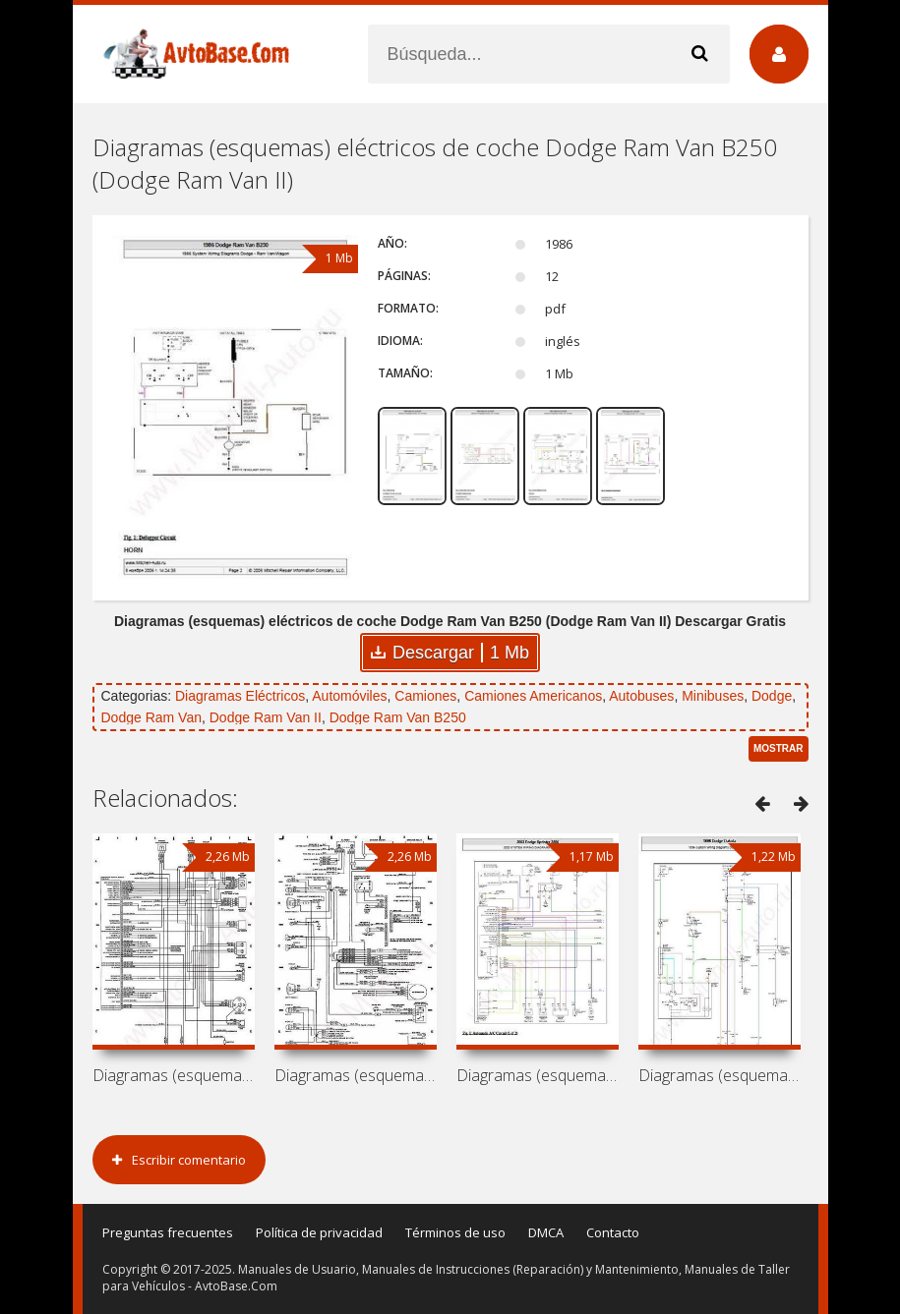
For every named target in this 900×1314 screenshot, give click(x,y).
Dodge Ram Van (151, 717)
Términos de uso (455, 1232)
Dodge (771, 696)
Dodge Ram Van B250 (398, 717)
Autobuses (641, 696)
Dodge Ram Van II (266, 717)
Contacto (612, 1232)
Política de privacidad (319, 1232)
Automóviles (349, 696)
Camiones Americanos (533, 696)
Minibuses (713, 696)
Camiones (425, 696)
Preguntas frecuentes (167, 1232)
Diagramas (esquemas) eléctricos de (173, 1075)
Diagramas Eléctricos (240, 696)
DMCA (546, 1232)
